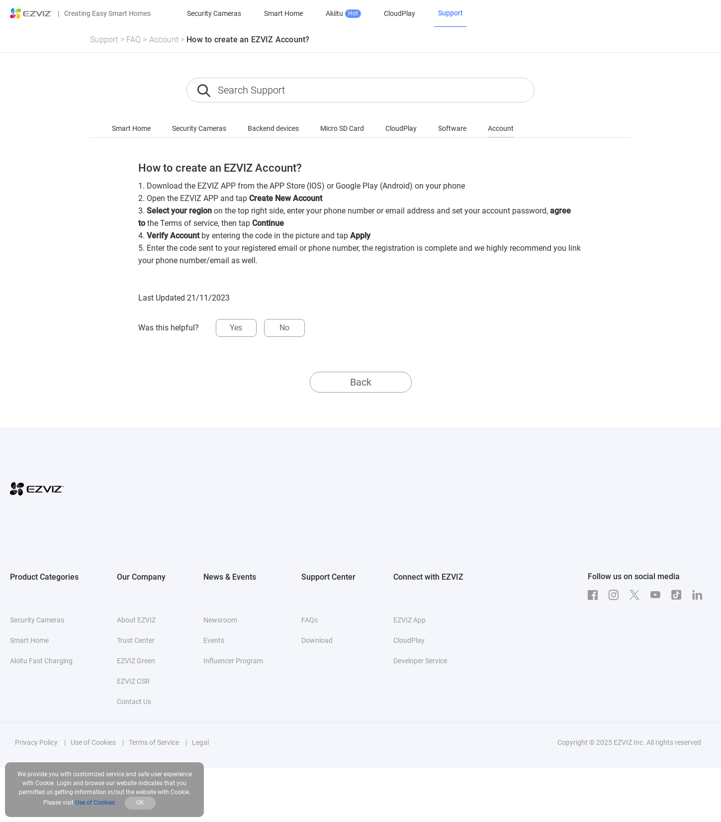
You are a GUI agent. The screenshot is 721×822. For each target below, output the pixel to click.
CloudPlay (399, 13)
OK (140, 802)
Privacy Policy (36, 742)
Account (164, 39)
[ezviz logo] (31, 13)
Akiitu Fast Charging (41, 661)
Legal (200, 742)
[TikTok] (678, 595)
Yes (236, 327)
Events (213, 640)
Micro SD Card (342, 128)
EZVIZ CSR (133, 681)
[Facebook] (595, 595)
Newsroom (220, 620)
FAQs (309, 620)
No (284, 327)
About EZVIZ (136, 620)
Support (104, 39)
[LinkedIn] (699, 595)
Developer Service (420, 661)
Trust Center (136, 640)
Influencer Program (233, 661)
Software (452, 128)
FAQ (133, 39)
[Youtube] (657, 595)
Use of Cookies (93, 742)
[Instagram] (616, 595)
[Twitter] (637, 595)
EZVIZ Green (136, 661)
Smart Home (283, 13)
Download (317, 640)
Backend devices (273, 128)
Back (360, 382)
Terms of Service (154, 742)
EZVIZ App (409, 620)
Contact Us (134, 702)
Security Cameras (214, 13)
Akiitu (343, 13)
